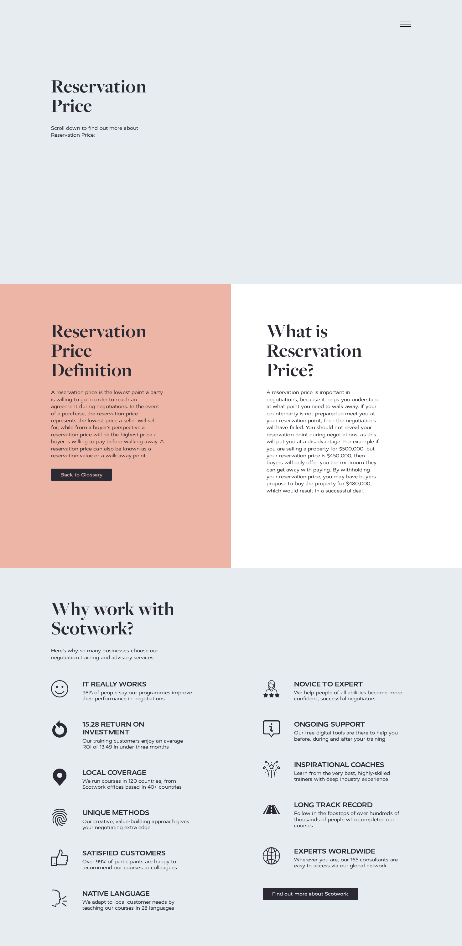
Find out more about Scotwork (310, 894)
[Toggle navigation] (405, 24)
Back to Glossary (81, 475)
